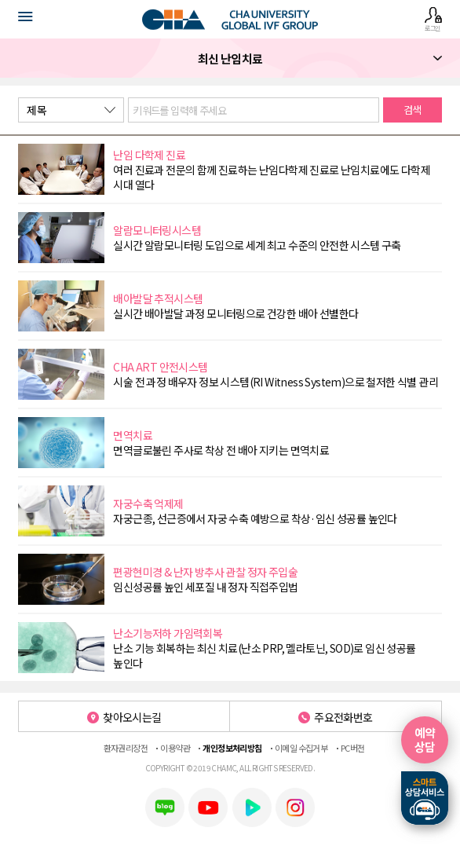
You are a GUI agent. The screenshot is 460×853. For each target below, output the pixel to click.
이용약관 (175, 747)
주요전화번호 (335, 717)
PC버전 (353, 747)
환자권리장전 (126, 747)
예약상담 (425, 739)
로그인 (433, 19)
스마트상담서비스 (424, 798)
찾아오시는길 (124, 717)
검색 (412, 109)
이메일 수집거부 (301, 747)
